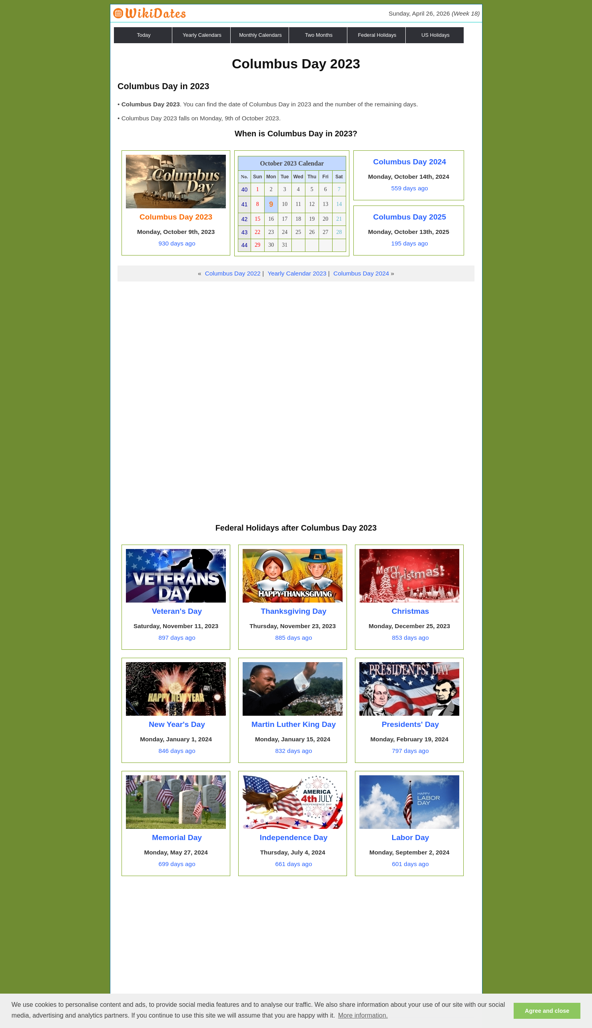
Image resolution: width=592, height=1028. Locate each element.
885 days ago (293, 637)
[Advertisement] (296, 341)
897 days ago (176, 637)
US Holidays (435, 35)
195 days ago (409, 243)
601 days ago (410, 863)
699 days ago (176, 863)
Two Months (319, 35)
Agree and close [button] (547, 1011)
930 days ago (176, 243)
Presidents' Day (410, 724)
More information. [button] (363, 1015)
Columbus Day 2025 (409, 217)
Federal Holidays (377, 35)
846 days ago (176, 750)
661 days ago (293, 863)
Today (143, 35)
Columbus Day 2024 (409, 162)
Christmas (410, 611)
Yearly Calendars (202, 35)
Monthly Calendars (260, 35)
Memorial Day (177, 837)
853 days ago (410, 637)
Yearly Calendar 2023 (296, 273)
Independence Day (294, 837)
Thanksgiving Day (293, 611)
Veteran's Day (177, 611)
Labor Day (410, 837)
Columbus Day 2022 (233, 273)
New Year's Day (177, 724)
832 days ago (293, 750)
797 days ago (410, 750)
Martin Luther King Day (293, 724)
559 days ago (409, 188)
